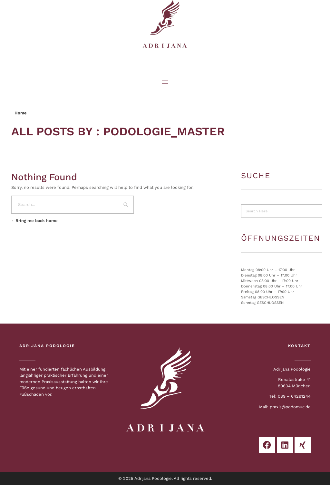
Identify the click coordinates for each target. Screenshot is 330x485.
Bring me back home (34, 220)
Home (21, 113)
